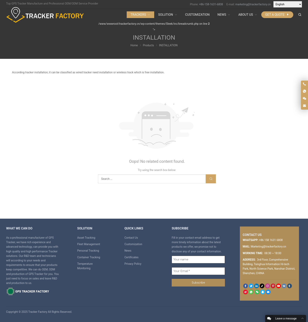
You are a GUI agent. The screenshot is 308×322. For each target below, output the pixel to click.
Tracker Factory (37, 311)
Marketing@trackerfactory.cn (268, 246)
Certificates (131, 257)
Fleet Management (88, 244)
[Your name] (198, 259)
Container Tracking (88, 257)
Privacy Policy (132, 263)
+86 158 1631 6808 (271, 240)
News (127, 250)
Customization (133, 244)
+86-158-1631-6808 (211, 4)
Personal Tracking (88, 250)
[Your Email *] (198, 271)
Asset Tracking (86, 237)
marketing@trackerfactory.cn (253, 4)
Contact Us (131, 237)
